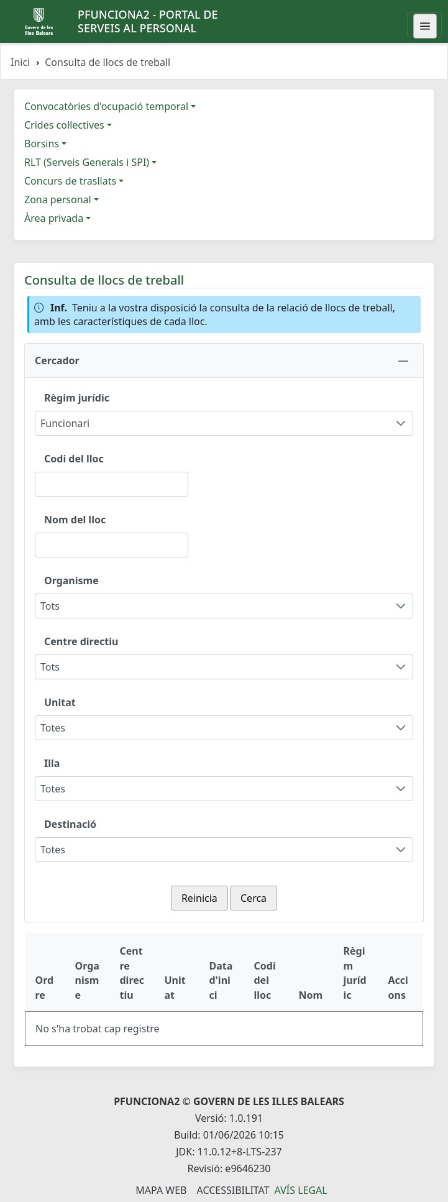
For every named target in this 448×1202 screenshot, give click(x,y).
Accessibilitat (232, 1190)
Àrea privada (53, 218)
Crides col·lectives (64, 125)
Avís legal (301, 1190)
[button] (224, 360)
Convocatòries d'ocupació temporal (106, 106)
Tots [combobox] (50, 606)
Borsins (41, 143)
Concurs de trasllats (70, 181)
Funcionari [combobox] (64, 423)
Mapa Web (160, 1190)
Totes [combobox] (52, 728)
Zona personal (57, 199)
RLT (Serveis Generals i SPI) (86, 162)
